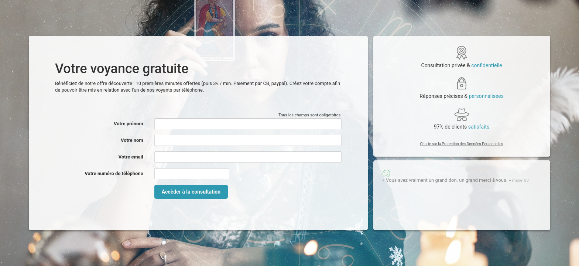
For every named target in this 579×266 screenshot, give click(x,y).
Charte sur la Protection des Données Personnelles (461, 144)
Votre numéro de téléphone (114, 173)
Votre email (131, 157)
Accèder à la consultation (191, 192)
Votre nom (132, 140)
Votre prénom (128, 123)
